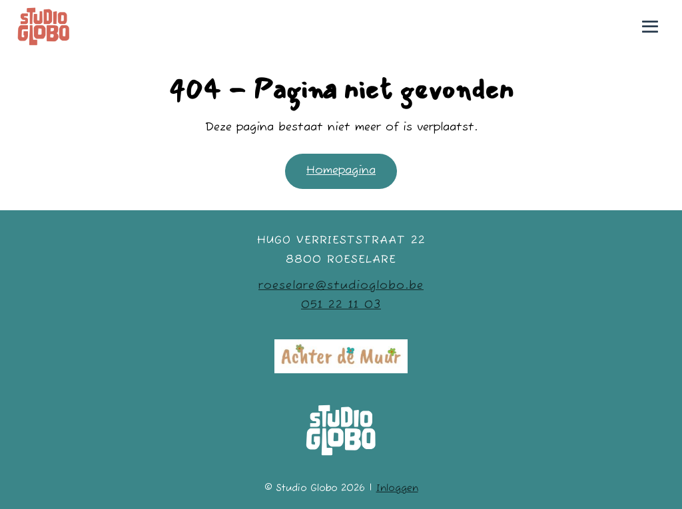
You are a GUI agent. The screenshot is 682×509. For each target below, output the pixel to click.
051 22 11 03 (341, 305)
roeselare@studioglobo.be (341, 286)
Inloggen (397, 488)
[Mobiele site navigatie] (650, 27)
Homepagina (341, 171)
